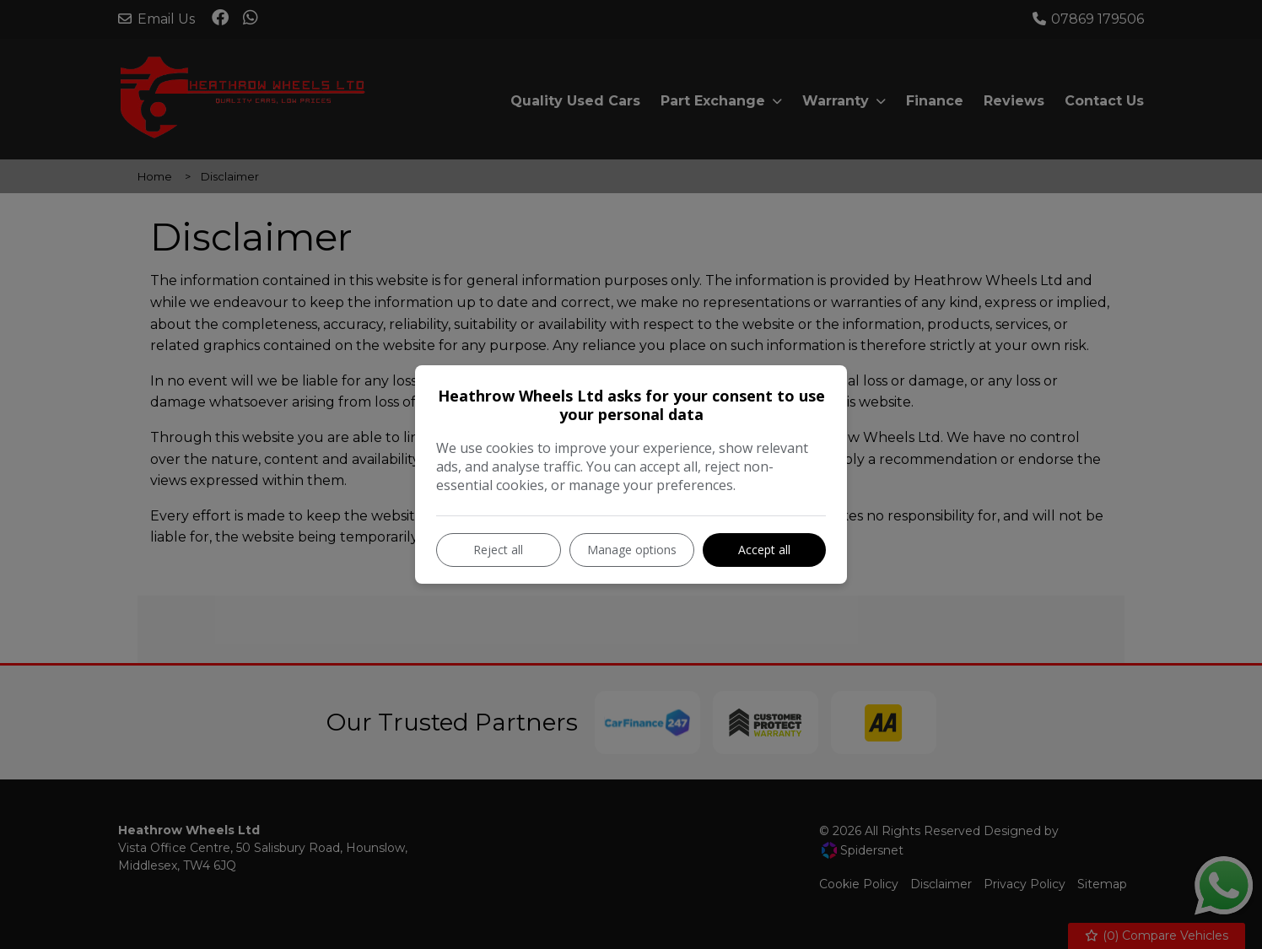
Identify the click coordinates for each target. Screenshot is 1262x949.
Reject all (498, 550)
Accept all (764, 550)
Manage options (632, 550)
